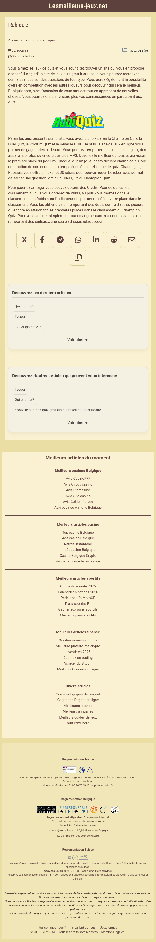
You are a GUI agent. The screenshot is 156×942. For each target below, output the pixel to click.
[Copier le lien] (78, 258)
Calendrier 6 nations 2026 (78, 593)
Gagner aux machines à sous (77, 562)
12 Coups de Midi (29, 327)
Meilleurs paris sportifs (78, 616)
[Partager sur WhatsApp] (78, 240)
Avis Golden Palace (78, 502)
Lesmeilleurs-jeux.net (78, 5)
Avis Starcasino (78, 491)
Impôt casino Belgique (78, 550)
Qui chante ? (25, 306)
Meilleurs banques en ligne (78, 670)
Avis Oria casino (78, 496)
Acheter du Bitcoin (78, 664)
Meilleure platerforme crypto (78, 647)
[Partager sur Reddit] (114, 240)
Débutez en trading (78, 658)
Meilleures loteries (78, 706)
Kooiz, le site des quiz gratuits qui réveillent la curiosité (59, 410)
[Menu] (6, 6)
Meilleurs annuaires (78, 712)
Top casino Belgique (78, 533)
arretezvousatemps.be (92, 821)
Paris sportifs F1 (78, 604)
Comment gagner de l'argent (78, 695)
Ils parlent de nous (83, 928)
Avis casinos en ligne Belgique (78, 508)
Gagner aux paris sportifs (78, 610)
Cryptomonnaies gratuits (78, 641)
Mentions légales (112, 932)
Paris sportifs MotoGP (78, 598)
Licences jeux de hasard (61, 831)
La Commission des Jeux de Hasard (78, 836)
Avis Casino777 (78, 479)
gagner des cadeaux (43, 150)
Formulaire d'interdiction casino (78, 825)
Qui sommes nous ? (52, 928)
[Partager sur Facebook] (42, 240)
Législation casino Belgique (92, 831)
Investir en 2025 (77, 652)
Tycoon (20, 316)
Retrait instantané (78, 544)
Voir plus (77, 340)
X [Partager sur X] (24, 240)
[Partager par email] (132, 240)
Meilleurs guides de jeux (78, 718)
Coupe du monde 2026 (78, 587)
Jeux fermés (108, 928)
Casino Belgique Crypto (78, 556)
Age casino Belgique (78, 539)
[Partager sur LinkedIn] (96, 240)
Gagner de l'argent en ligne (78, 700)
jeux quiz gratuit (69, 74)
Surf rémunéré (78, 723)
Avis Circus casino (78, 485)
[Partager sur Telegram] (60, 240)
